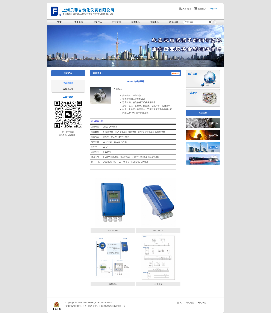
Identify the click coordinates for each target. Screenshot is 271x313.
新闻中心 (135, 22)
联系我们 (173, 22)
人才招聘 (187, 8)
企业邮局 (202, 8)
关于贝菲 (78, 22)
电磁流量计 (68, 83)
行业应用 (116, 22)
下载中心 (154, 22)
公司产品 (97, 22)
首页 (59, 22)
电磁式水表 (68, 89)
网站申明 (202, 302)
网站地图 (190, 302)
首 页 (179, 302)
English (213, 8)
